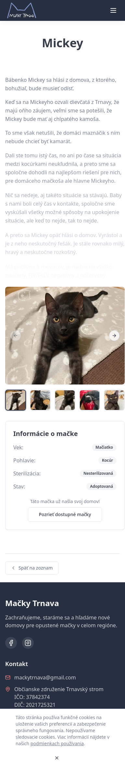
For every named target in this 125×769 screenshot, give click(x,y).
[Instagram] (28, 643)
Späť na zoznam (32, 568)
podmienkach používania (57, 743)
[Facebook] (11, 643)
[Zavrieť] (57, 758)
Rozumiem (32, 758)
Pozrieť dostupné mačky (65, 514)
